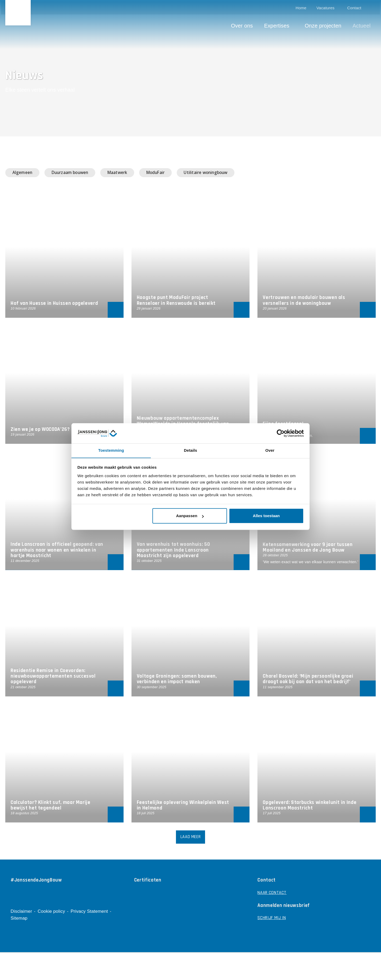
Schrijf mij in (272, 919)
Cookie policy (51, 912)
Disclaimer (21, 912)
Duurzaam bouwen (74, 173)
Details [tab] (190, 450)
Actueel (363, 24)
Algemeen (23, 173)
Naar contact (272, 894)
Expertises (278, 24)
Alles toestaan (266, 516)
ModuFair (167, 173)
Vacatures (326, 6)
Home (302, 6)
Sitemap (19, 918)
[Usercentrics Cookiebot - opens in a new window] (280, 433)
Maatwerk (125, 173)
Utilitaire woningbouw (220, 173)
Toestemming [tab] (111, 450)
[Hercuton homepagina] (18, 13)
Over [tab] (270, 450)
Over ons (243, 24)
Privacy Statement (89, 912)
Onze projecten (324, 24)
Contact (355, 6)
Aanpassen (190, 516)
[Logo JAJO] (367, 943)
